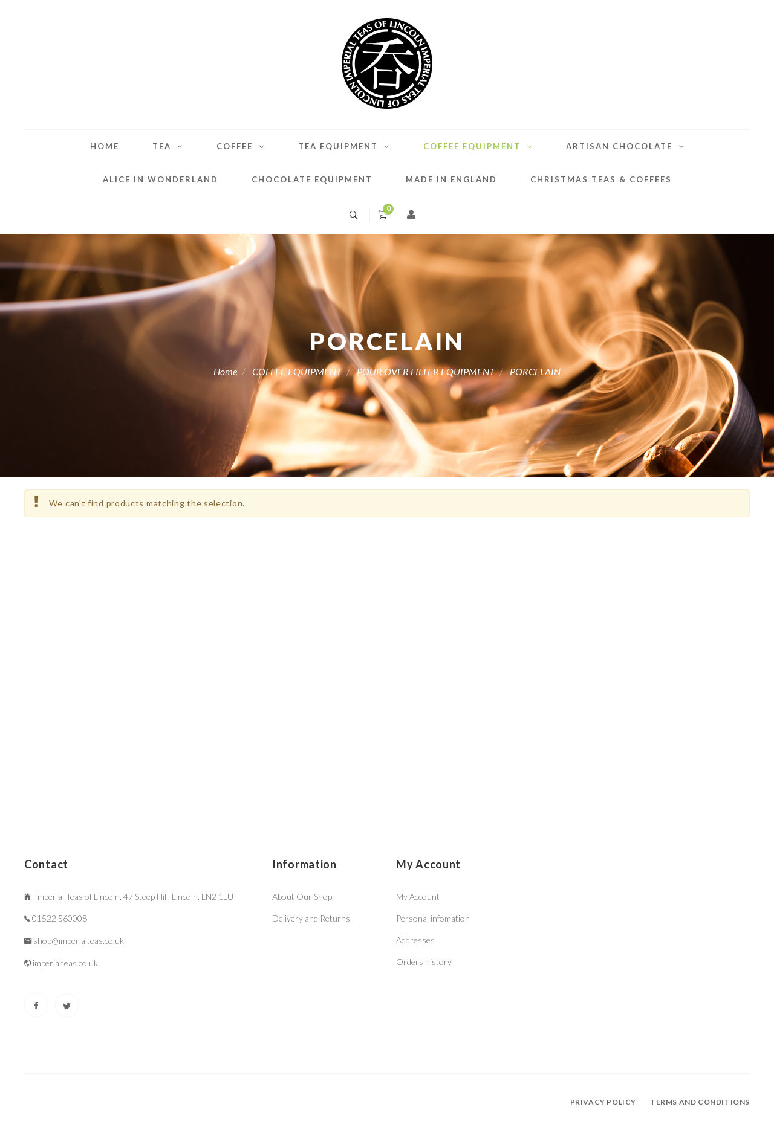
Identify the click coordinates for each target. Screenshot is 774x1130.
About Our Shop (302, 896)
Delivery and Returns (311, 918)
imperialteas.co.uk (65, 963)
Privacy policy (603, 1101)
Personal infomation (433, 918)
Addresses (415, 940)
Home (104, 146)
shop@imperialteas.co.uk (78, 940)
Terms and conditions (700, 1101)
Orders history (424, 962)
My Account (418, 896)
